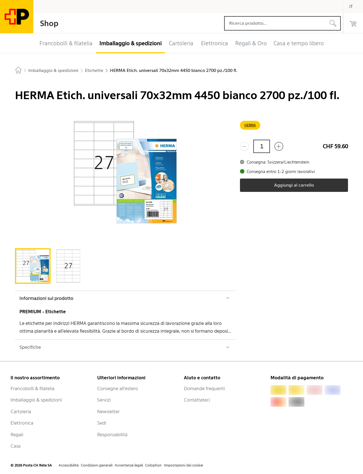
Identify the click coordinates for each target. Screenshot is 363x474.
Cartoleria (21, 411)
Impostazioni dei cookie (183, 465)
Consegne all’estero (117, 388)
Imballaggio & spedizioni (36, 400)
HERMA (250, 125)
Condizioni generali (96, 465)
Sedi (101, 423)
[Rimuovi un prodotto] (244, 146)
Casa (16, 446)
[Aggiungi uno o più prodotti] (278, 146)
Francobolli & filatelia (32, 388)
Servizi (104, 400)
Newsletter (108, 411)
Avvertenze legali (129, 465)
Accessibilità (69, 465)
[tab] (33, 266)
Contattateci (197, 400)
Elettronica (22, 423)
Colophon (153, 465)
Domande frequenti (204, 388)
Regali (17, 434)
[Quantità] (261, 146)
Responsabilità (112, 434)
